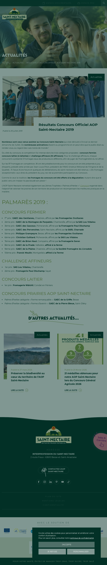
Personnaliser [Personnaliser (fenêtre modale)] (80, 551)
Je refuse (52, 551)
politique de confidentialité (82, 538)
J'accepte (66, 545)
